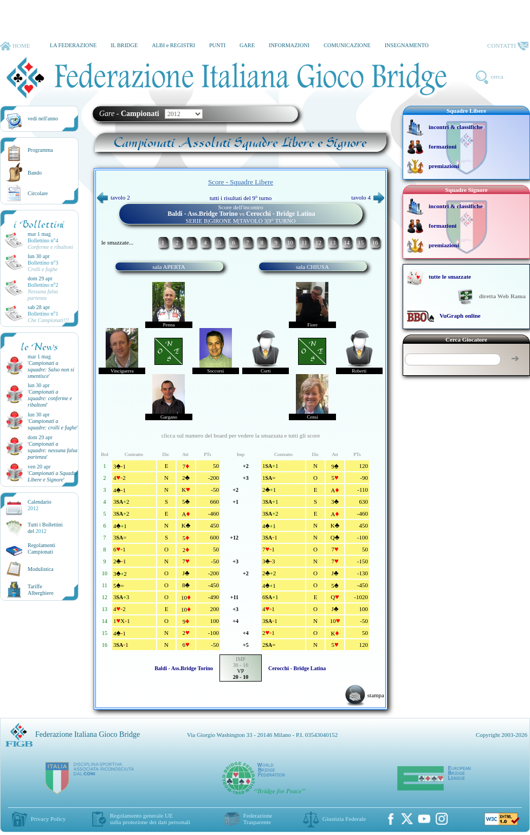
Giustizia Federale (344, 818)
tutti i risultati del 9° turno (241, 198)
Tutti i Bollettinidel (45, 528)
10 (290, 242)
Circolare (38, 193)
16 (375, 242)
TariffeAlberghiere (41, 589)
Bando (35, 173)
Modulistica (41, 569)
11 (304, 242)
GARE (247, 45)
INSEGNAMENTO (407, 45)
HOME (15, 46)
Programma (40, 150)
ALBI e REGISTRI (173, 45)
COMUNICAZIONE (347, 45)
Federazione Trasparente (258, 818)
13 (332, 242)
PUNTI (217, 45)
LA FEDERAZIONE (73, 45)
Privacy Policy (48, 818)
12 (318, 242)
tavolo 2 (113, 197)
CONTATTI (507, 46)
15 (361, 242)
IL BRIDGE (124, 45)
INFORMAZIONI (289, 45)
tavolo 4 (367, 197)
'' (51, 369)
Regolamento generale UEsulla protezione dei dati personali (150, 818)
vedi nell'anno (43, 118)
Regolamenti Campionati (41, 548)
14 (347, 242)
